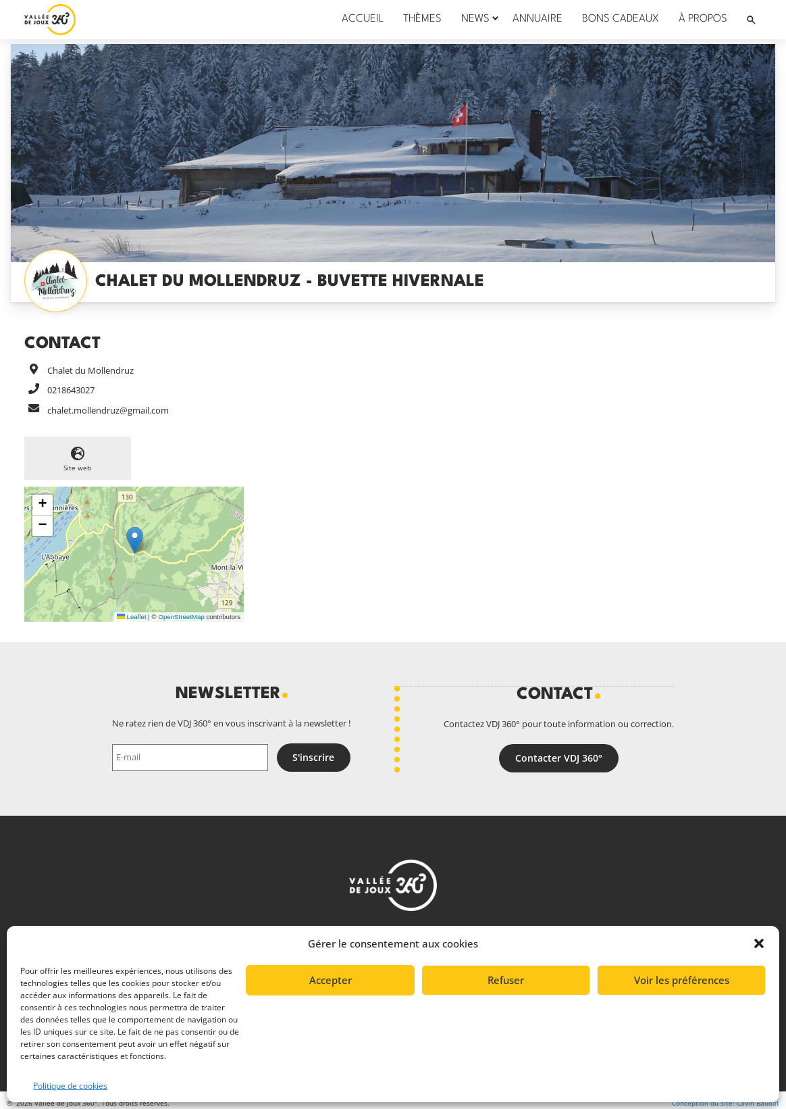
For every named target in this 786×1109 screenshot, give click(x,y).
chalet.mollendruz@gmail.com (108, 410)
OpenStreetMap (181, 616)
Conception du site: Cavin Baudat (725, 1103)
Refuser (506, 980)
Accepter (330, 980)
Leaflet (132, 616)
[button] (759, 943)
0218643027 (71, 390)
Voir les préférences (681, 980)
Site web (77, 467)
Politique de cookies (70, 1085)
